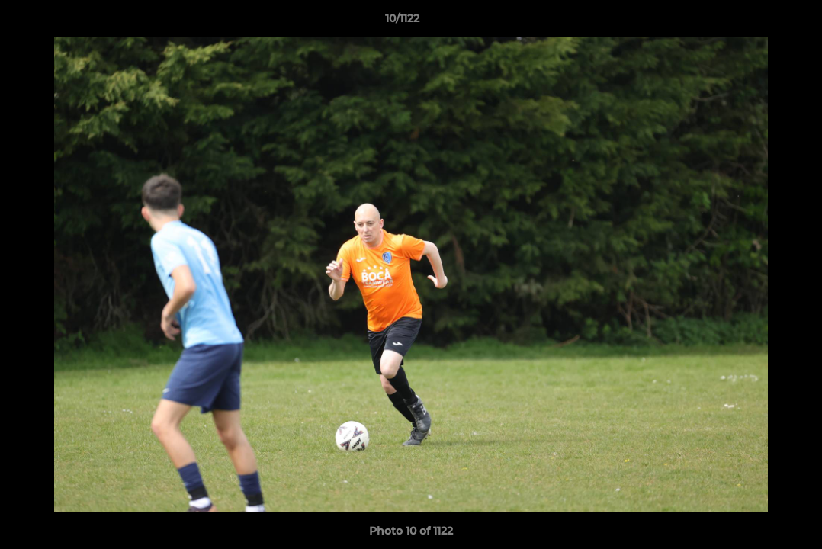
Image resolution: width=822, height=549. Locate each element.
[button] (758, 22)
